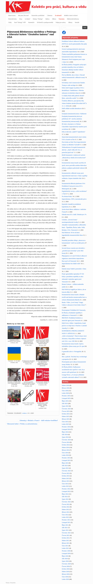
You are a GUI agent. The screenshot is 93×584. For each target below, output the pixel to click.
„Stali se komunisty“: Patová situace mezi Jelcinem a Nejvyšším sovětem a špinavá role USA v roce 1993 (74, 338)
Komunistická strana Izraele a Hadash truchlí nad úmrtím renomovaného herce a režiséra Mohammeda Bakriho (74, 297)
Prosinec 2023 (66, 458)
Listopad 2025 (66, 398)
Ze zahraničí (58, 15)
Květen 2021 (65, 538)
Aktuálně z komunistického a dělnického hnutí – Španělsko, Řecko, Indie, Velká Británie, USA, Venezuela (74, 227)
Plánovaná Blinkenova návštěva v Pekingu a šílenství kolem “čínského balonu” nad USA (31, 34)
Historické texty (12, 19)
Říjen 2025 (65, 401)
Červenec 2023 (66, 471)
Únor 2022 (65, 515)
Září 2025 (65, 403)
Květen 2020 (65, 569)
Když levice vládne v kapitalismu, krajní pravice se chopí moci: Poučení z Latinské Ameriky (74, 325)
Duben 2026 (65, 385)
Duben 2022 (65, 509)
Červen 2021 (65, 535)
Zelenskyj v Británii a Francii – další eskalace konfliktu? (39, 420)
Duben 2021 (65, 540)
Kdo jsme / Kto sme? (23, 15)
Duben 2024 (65, 447)
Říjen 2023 (65, 463)
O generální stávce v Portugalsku (71, 351)
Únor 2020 (65, 577)
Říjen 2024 (65, 432)
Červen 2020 (65, 566)
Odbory (54, 19)
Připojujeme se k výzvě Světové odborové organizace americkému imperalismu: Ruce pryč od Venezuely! (74, 258)
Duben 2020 (65, 571)
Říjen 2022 (65, 494)
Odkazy (70, 22)
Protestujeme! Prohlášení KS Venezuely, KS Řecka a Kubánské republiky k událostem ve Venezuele (74, 312)
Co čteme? (27, 19)
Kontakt (77, 22)
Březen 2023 (65, 481)
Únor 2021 (65, 546)
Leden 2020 (65, 579)
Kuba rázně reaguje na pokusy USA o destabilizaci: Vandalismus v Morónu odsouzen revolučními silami (73, 90)
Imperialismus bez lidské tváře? (71, 263)
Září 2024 (65, 434)
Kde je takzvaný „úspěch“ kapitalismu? (73, 132)
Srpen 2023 (65, 468)
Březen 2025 (65, 419)
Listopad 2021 (66, 522)
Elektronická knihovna (73, 19)
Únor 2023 (65, 484)
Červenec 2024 (66, 440)
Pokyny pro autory (61, 22)
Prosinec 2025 (66, 396)
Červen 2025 (65, 411)
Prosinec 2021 (66, 520)
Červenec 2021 (66, 533)
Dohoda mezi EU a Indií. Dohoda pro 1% (74, 214)
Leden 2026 (65, 393)
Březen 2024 (65, 450)
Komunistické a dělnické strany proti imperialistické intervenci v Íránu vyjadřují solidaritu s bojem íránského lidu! (74, 175)
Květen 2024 (65, 445)
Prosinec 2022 (66, 489)
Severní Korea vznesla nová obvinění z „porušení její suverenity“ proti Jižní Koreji (73, 250)
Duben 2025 (65, 416)
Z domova (49, 15)
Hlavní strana (12, 15)
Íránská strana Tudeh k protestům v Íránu (74, 269)
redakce (24, 413)
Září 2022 (65, 496)
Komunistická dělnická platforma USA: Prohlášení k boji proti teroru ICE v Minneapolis (73, 186)
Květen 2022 (65, 507)
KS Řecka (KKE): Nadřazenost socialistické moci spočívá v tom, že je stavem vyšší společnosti (73, 369)
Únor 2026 (65, 390)
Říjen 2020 (65, 556)
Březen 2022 (65, 512)
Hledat (84, 27)
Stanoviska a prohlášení (37, 15)
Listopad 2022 (66, 491)
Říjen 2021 (65, 525)
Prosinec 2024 (66, 427)
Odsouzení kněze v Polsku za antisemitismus (22, 424)
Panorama (61, 19)
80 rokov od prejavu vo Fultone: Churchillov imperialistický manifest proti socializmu (74, 126)
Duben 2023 (65, 478)
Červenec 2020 (66, 564)
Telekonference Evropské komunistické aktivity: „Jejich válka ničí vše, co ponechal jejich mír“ (73, 149)
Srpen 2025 (65, 406)
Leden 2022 (65, 517)
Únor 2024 (65, 452)
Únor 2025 (65, 421)
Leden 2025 (65, 424)
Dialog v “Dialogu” (38, 19)
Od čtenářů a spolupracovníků (45, 22)
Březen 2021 (65, 543)
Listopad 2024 (66, 429)
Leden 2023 (65, 486)
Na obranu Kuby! (67, 196)
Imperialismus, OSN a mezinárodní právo (74, 199)
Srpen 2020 (65, 561)
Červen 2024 (65, 442)
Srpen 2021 (65, 530)
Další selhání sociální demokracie (72, 108)
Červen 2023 (65, 473)
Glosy (20, 19)
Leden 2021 (65, 548)
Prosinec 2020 (66, 551)
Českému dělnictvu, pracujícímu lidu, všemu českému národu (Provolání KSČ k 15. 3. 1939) (74, 103)
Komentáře (31, 22)
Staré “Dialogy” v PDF (20, 22)
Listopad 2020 (66, 553)
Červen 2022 (65, 504)
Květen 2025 (65, 414)
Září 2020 (65, 558)
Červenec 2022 (66, 502)
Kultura (47, 19)
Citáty (10, 22)
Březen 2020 (65, 574)
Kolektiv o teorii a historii (71, 15)
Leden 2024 (65, 455)
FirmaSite (13, 582)
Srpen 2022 (65, 499)
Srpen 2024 (65, 437)
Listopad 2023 (66, 460)
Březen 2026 (65, 388)
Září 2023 (65, 465)
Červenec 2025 (66, 409)
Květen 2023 (65, 476)
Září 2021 (65, 527)
